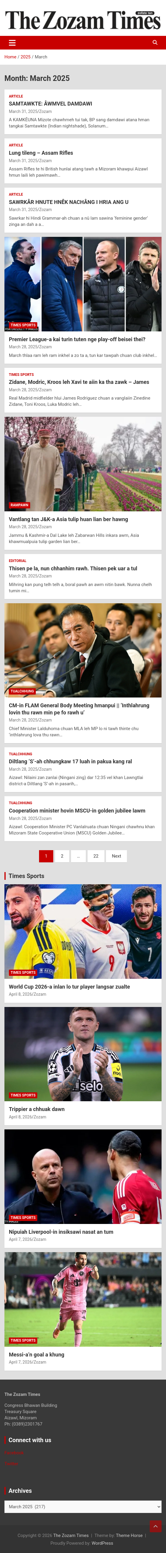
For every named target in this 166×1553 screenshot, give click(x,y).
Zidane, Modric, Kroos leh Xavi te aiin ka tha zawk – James (79, 382)
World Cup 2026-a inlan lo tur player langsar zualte (69, 987)
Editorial (17, 561)
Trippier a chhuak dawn (37, 1109)
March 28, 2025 (23, 346)
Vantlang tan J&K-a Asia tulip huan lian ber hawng (68, 519)
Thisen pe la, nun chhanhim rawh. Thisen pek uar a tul (73, 568)
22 (96, 856)
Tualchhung (22, 691)
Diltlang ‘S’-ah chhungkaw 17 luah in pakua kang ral (70, 761)
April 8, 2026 (20, 994)
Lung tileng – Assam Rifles (41, 153)
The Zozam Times (71, 1535)
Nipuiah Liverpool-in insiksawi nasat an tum (61, 1232)
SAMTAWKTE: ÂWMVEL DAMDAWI (50, 103)
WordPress (102, 1543)
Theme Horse (129, 1535)
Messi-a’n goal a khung (36, 1354)
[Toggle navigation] (12, 43)
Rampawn (19, 505)
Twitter (11, 1463)
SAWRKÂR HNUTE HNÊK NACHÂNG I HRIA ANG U (68, 202)
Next (116, 856)
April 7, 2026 (20, 1239)
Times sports (23, 325)
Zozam (45, 111)
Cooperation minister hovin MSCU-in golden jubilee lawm (77, 810)
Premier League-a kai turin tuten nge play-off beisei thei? (77, 339)
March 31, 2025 (23, 111)
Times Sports (26, 876)
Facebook (14, 1452)
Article (16, 96)
